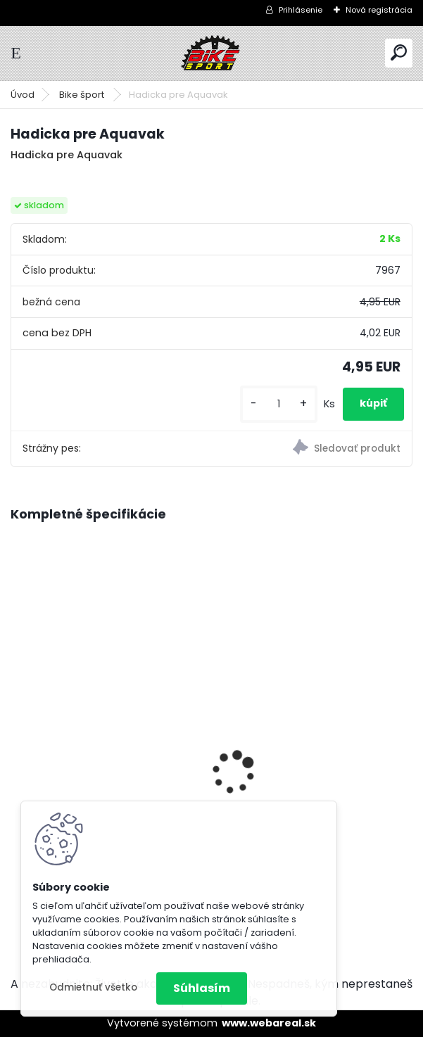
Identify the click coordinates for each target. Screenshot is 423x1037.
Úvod (22, 94)
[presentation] (18, 748)
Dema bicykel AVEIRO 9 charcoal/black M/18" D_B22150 (314, 738)
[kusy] (279, 404)
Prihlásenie (300, 9)
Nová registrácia (379, 9)
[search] (398, 52)
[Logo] (212, 53)
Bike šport (82, 94)
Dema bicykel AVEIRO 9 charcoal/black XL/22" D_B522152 (83, 740)
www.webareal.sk (269, 1023)
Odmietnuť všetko (93, 987)
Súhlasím (201, 988)
